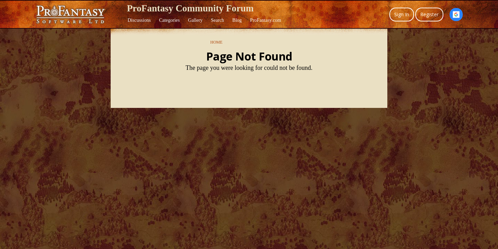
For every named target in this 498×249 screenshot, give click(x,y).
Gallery (195, 20)
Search (217, 20)
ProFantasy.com (265, 20)
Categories (169, 20)
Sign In (401, 14)
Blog (237, 20)
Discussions (139, 20)
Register (429, 14)
